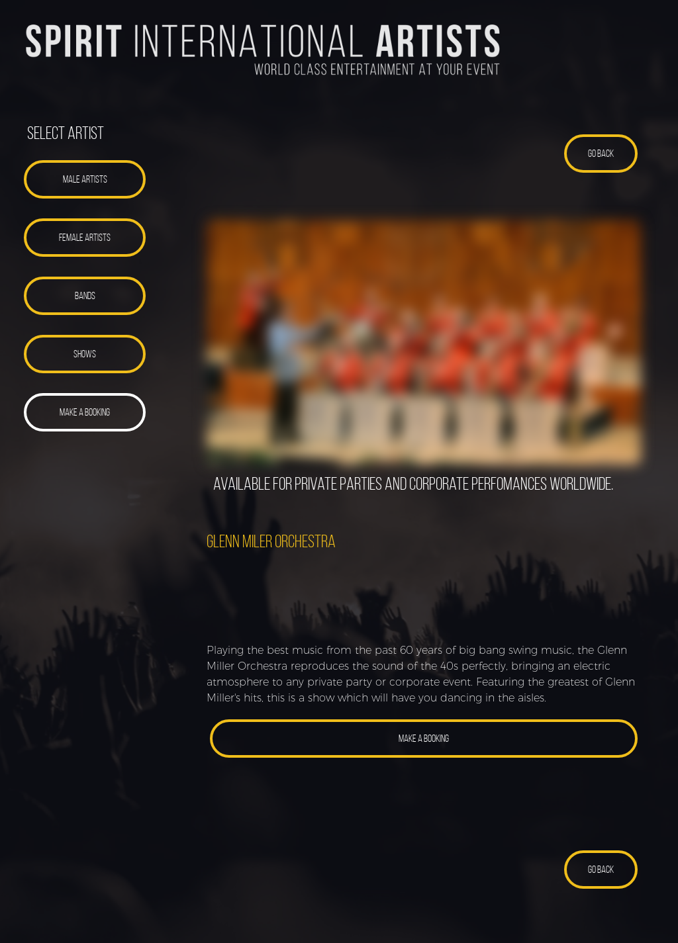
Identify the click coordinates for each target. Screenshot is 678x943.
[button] (85, 179)
